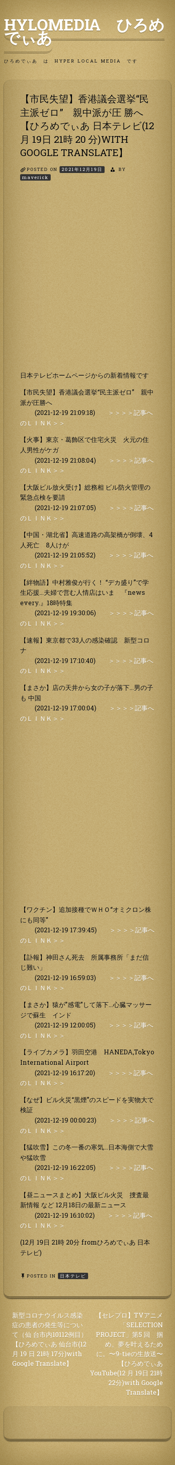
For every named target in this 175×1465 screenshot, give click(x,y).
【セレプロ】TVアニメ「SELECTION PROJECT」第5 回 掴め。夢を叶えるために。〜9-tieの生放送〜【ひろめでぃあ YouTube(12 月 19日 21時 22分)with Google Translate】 (126, 1353)
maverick (35, 177)
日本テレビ (73, 1276)
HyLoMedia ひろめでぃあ (84, 31)
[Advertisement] (87, 282)
